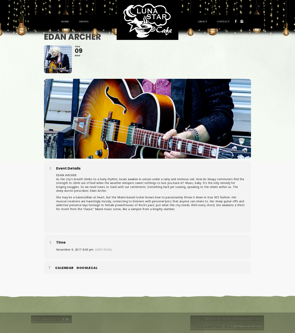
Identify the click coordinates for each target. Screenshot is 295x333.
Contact (223, 21)
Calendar (64, 268)
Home (65, 21)
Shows (84, 21)
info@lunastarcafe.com (247, 326)
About (202, 21)
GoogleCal (87, 268)
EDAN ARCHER (66, 175)
